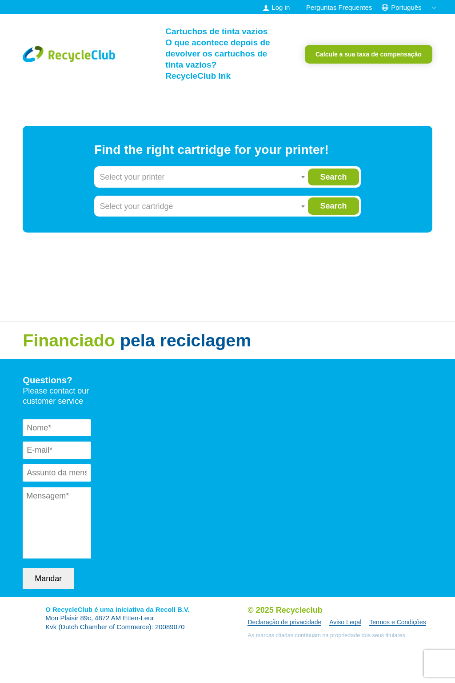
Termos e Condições (397, 622)
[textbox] (202, 177)
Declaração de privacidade (284, 622)
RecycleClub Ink (198, 75)
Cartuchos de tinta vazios (216, 31)
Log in (280, 7)
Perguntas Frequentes (339, 7)
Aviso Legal (345, 622)
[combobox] (202, 177)
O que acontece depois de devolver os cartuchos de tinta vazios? (217, 53)
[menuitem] (406, 7)
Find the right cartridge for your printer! (211, 150)
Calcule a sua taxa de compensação (368, 54)
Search (333, 177)
